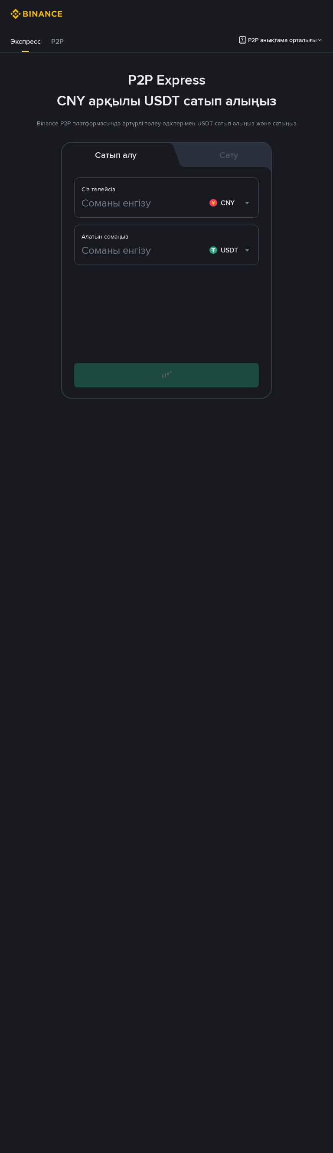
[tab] (25, 41)
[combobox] (230, 203)
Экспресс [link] (25, 41)
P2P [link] (57, 41)
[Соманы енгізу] (144, 203)
